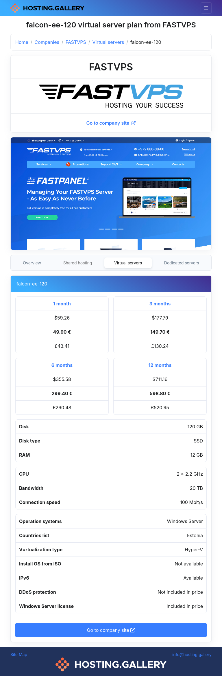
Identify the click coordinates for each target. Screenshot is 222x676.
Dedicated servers (181, 262)
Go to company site (111, 123)
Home (21, 42)
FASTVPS (76, 42)
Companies (47, 42)
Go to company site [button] (111, 630)
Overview (32, 262)
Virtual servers (108, 42)
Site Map (18, 654)
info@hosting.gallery (192, 654)
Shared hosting (77, 262)
